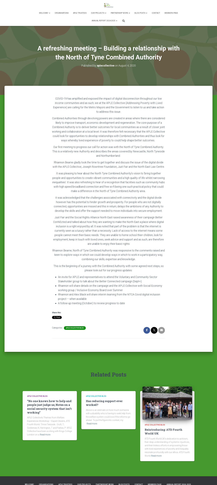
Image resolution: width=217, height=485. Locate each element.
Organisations (62, 13)
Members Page (171, 13)
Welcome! (44, 13)
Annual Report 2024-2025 (104, 21)
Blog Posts (141, 13)
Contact (156, 13)
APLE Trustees (79, 13)
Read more (45, 434)
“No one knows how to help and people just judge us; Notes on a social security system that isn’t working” (49, 406)
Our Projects (98, 13)
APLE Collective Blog (75, 328)
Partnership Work (120, 13)
